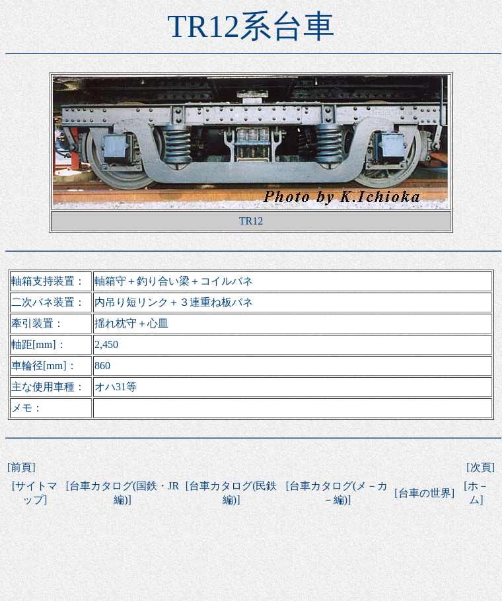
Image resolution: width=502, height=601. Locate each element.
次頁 (480, 467)
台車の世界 (424, 493)
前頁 (21, 467)
